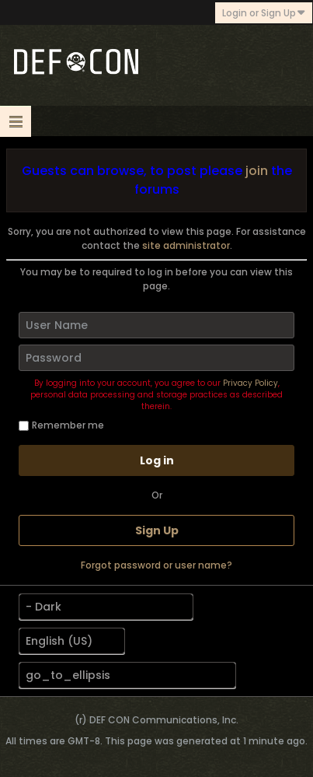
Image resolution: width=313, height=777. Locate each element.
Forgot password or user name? (156, 565)
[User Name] (156, 325)
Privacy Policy (250, 383)
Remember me (61, 425)
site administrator (186, 245)
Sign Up (157, 530)
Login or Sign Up (263, 12)
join (256, 171)
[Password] (156, 358)
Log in (157, 460)
